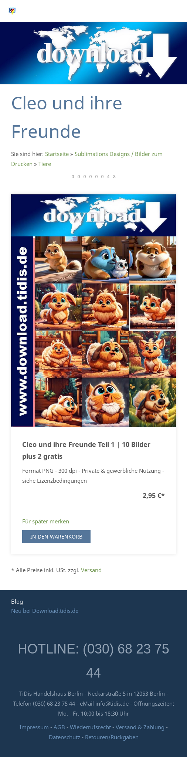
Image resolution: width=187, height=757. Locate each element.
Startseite (57, 153)
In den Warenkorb (56, 536)
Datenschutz (64, 737)
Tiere (44, 163)
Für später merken (45, 521)
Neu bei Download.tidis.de (44, 610)
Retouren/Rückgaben (112, 737)
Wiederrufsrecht (90, 727)
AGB (59, 727)
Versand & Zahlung (141, 727)
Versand (91, 570)
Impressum (34, 727)
